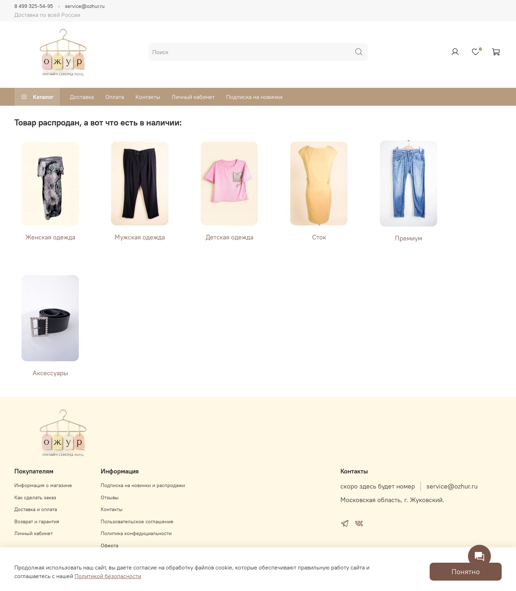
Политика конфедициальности (136, 533)
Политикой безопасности (108, 576)
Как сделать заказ (35, 497)
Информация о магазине (43, 485)
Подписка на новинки (254, 96)
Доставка (82, 96)
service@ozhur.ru (85, 6)
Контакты (147, 96)
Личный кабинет (193, 96)
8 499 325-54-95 (33, 6)
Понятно (466, 571)
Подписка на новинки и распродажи (143, 485)
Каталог (37, 96)
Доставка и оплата (35, 509)
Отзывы (110, 497)
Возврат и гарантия (36, 521)
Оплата (114, 96)
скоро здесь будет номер (377, 486)
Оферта (109, 545)
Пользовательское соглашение (137, 521)
